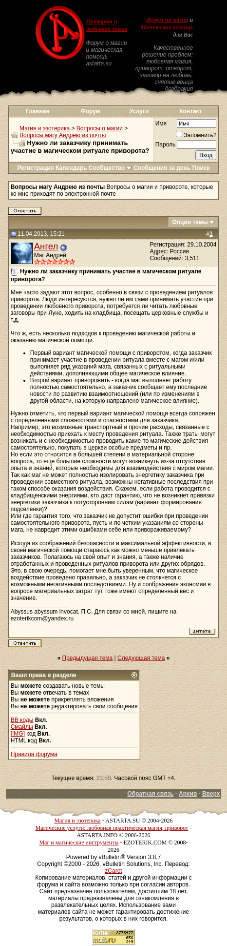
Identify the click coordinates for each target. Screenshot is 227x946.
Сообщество (110, 168)
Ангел (46, 246)
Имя (161, 123)
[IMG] (18, 733)
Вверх (211, 793)
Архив (188, 793)
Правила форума (34, 754)
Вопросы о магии (99, 128)
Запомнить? (196, 135)
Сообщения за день (161, 168)
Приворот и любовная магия (106, 25)
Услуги (139, 111)
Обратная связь (150, 793)
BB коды (22, 720)
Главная (38, 111)
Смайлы (22, 726)
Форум (90, 111)
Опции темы (190, 222)
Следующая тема (141, 658)
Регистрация (35, 168)
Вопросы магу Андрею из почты (62, 135)
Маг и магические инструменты (78, 842)
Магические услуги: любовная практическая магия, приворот (112, 827)
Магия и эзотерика (44, 128)
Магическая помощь (167, 27)
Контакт (190, 111)
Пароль (165, 144)
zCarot (113, 870)
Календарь (71, 168)
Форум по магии (167, 20)
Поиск (201, 168)
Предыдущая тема (87, 658)
